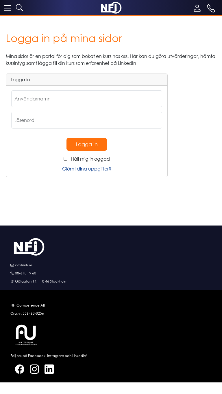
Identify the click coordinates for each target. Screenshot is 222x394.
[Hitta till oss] (111, 281)
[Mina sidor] (198, 8)
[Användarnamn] (86, 98)
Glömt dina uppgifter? (86, 169)
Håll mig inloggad (90, 159)
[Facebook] (17, 369)
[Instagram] (32, 369)
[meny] (7, 8)
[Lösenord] (86, 120)
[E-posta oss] (111, 265)
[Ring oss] (111, 273)
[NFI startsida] (111, 7)
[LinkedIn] (47, 369)
